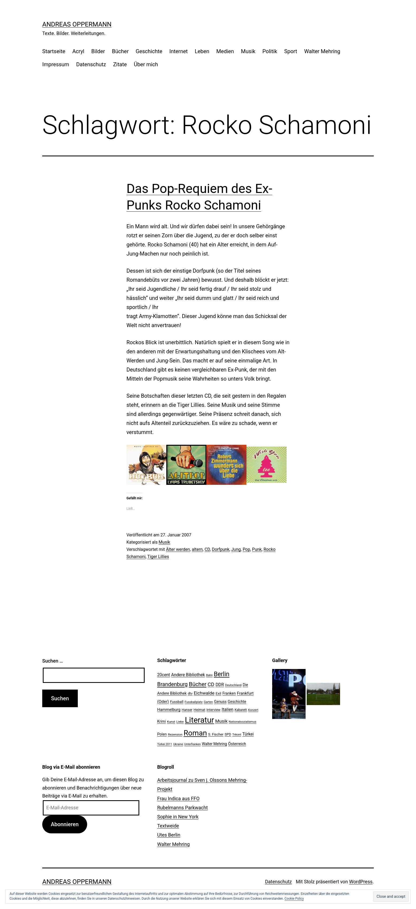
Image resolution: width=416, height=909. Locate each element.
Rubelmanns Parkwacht (182, 807)
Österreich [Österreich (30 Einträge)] (237, 743)
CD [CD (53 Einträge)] (211, 684)
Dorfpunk (220, 549)
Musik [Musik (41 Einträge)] (221, 721)
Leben (202, 51)
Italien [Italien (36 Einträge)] (227, 709)
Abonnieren (65, 824)
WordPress (360, 881)
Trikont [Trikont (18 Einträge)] (236, 734)
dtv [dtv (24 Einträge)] (190, 693)
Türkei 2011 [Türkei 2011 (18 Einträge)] (164, 744)
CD (207, 549)
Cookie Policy (294, 898)
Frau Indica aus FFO (178, 798)
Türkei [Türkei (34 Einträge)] (247, 734)
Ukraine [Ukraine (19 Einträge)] (178, 744)
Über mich (146, 64)
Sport (290, 51)
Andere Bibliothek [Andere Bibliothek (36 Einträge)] (188, 674)
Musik (248, 51)
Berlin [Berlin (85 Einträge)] (221, 674)
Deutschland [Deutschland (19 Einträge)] (233, 685)
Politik (270, 51)
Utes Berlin (168, 835)
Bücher (120, 51)
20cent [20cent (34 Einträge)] (163, 674)
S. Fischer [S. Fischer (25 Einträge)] (215, 734)
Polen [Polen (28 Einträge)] (162, 734)
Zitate (120, 64)
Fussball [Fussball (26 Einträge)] (176, 701)
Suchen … (52, 661)
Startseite (53, 51)
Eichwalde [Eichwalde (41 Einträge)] (204, 693)
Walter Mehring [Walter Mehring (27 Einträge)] (214, 744)
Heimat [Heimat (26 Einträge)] (199, 709)
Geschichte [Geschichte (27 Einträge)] (237, 701)
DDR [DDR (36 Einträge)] (219, 684)
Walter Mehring (322, 51)
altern (197, 549)
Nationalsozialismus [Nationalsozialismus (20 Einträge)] (242, 722)
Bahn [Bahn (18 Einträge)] (209, 675)
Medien (225, 51)
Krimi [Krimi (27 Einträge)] (161, 721)
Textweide (168, 826)
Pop (246, 549)
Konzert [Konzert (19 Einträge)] (253, 710)
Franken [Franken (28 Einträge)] (229, 693)
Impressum (55, 64)
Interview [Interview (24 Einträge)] (213, 710)
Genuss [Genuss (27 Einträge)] (220, 701)
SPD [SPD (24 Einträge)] (228, 734)
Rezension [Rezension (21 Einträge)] (175, 734)
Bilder (98, 51)
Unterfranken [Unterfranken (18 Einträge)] (192, 744)
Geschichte (149, 51)
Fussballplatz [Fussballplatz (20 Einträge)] (194, 702)
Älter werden (178, 549)
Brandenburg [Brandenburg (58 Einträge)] (172, 684)
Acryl (78, 51)
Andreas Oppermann (76, 24)
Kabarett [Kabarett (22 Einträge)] (240, 710)
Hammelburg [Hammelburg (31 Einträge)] (168, 709)
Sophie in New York (177, 816)
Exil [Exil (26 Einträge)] (218, 693)
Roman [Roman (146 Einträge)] (195, 733)
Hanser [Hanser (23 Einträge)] (187, 710)
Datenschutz (91, 64)
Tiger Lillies (158, 556)
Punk (257, 549)
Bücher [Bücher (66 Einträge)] (197, 684)
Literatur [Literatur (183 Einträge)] (199, 720)
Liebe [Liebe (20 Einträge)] (180, 722)
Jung (236, 549)
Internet (178, 51)
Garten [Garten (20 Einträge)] (208, 702)
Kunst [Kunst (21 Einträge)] (171, 722)
